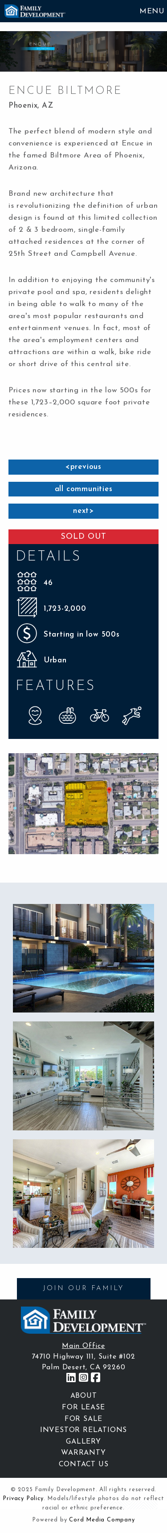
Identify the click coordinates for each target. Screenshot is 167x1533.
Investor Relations (83, 1430)
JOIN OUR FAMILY (83, 1288)
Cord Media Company (101, 1520)
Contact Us (84, 1464)
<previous (83, 467)
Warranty (83, 1452)
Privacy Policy (23, 1498)
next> (83, 511)
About (83, 1396)
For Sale (83, 1419)
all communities (84, 489)
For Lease (83, 1407)
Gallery (83, 1441)
